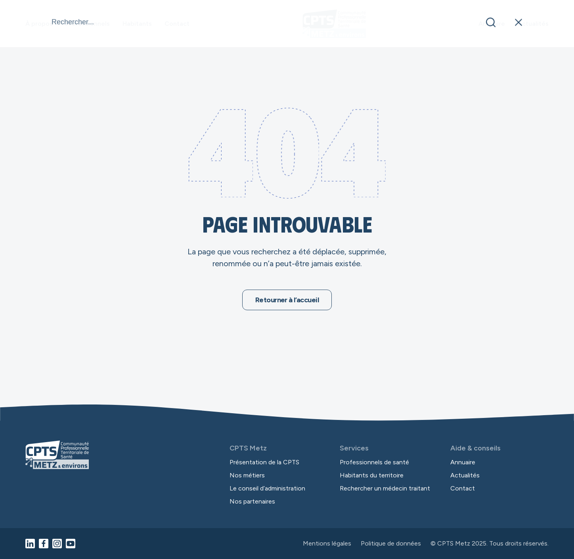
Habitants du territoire (372, 475)
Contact (177, 23)
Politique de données (391, 543)
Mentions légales (327, 543)
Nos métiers (247, 475)
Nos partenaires (252, 501)
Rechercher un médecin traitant (385, 488)
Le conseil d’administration (267, 488)
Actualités (533, 23)
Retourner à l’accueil (287, 300)
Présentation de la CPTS (264, 462)
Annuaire (491, 23)
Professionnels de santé (374, 462)
